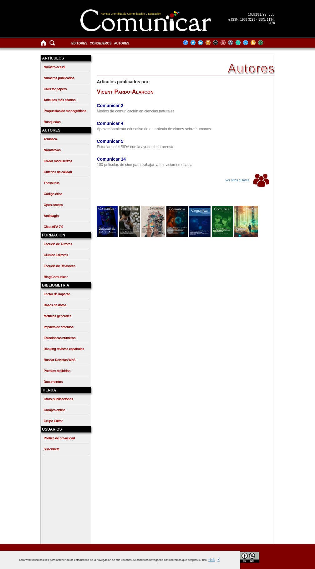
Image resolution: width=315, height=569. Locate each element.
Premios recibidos (57, 371)
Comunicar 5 (110, 141)
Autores (122, 43)
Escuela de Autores (58, 244)
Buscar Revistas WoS (60, 360)
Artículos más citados (60, 100)
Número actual (54, 67)
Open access (53, 205)
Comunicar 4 (110, 123)
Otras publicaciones (58, 399)
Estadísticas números (60, 338)
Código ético (53, 194)
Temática (50, 139)
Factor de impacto (57, 294)
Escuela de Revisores (59, 266)
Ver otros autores (247, 180)
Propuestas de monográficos (65, 111)
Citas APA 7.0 (53, 227)
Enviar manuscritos (58, 161)
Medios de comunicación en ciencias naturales (136, 111)
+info (211, 559)
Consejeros (100, 43)
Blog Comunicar (56, 277)
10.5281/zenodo (261, 14)
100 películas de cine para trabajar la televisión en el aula (145, 165)
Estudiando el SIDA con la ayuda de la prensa (135, 147)
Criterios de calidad (58, 172)
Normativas (52, 150)
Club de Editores (56, 255)
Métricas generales (57, 316)
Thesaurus (51, 183)
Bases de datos (55, 305)
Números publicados (59, 78)
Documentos (53, 382)
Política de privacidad (59, 438)
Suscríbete (51, 449)
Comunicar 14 (111, 159)
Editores (79, 43)
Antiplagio (51, 216)
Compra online (54, 410)
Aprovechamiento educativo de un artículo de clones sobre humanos (154, 129)
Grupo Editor (53, 421)
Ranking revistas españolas (64, 349)
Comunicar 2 (110, 105)
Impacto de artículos (59, 327)
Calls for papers (55, 89)
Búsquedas (52, 122)
